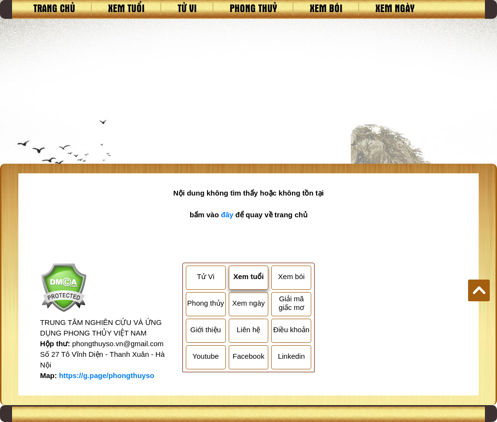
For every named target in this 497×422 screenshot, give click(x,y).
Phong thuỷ (253, 7)
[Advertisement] (248, 91)
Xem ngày (394, 7)
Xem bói (326, 7)
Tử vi (187, 7)
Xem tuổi (126, 7)
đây (227, 215)
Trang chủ (54, 7)
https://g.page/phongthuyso (106, 375)
